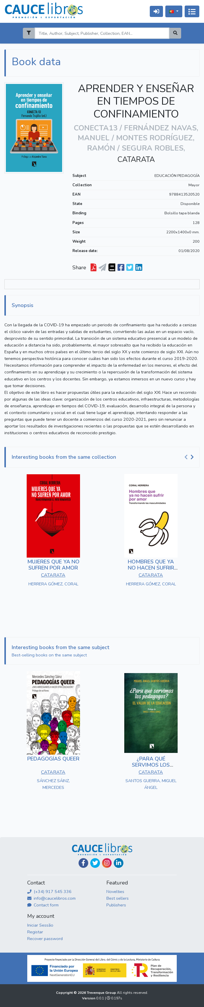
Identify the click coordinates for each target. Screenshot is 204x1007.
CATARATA (136, 159)
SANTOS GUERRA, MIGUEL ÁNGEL (150, 784)
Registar (35, 932)
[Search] (102, 33)
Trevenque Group (102, 992)
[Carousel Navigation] (189, 457)
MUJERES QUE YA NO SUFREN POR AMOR (53, 565)
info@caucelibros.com (51, 898)
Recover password (45, 939)
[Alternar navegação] (192, 11)
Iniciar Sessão (40, 925)
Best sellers (117, 898)
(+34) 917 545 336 (49, 891)
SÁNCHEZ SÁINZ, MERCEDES (53, 784)
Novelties (115, 891)
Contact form (43, 905)
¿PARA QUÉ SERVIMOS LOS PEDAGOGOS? (151, 765)
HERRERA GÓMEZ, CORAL (53, 584)
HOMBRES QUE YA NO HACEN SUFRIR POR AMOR (151, 568)
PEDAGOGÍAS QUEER (53, 758)
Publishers (116, 905)
